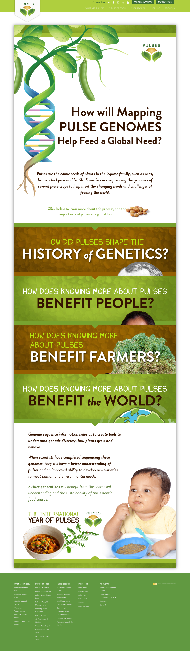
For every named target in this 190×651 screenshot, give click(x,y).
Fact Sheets (82, 588)
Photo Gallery (83, 606)
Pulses (27, 11)
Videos (81, 603)
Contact (103, 605)
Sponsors (103, 601)
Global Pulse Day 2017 (43, 626)
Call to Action (40, 615)
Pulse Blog (82, 595)
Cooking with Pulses (64, 618)
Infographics (83, 591)
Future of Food (117, 8)
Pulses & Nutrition (42, 588)
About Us (170, 8)
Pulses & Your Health (43, 591)
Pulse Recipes (137, 8)
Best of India (61, 608)
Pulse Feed (82, 599)
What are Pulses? (94, 8)
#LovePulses (98, 2)
